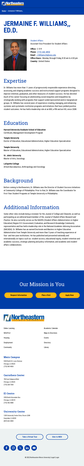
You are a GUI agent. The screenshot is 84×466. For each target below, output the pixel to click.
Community (8, 347)
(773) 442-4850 (43, 52)
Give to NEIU (57, 437)
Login (57, 457)
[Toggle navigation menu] (80, 4)
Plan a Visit (46, 295)
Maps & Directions (50, 333)
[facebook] (6, 448)
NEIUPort (7, 333)
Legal (53, 457)
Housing (6, 338)
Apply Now (69, 295)
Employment (8, 343)
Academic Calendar (51, 328)
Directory (47, 343)
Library (46, 347)
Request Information (18, 295)
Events (46, 338)
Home (4, 11)
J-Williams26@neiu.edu (46, 55)
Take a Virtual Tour (29, 437)
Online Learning (9, 328)
